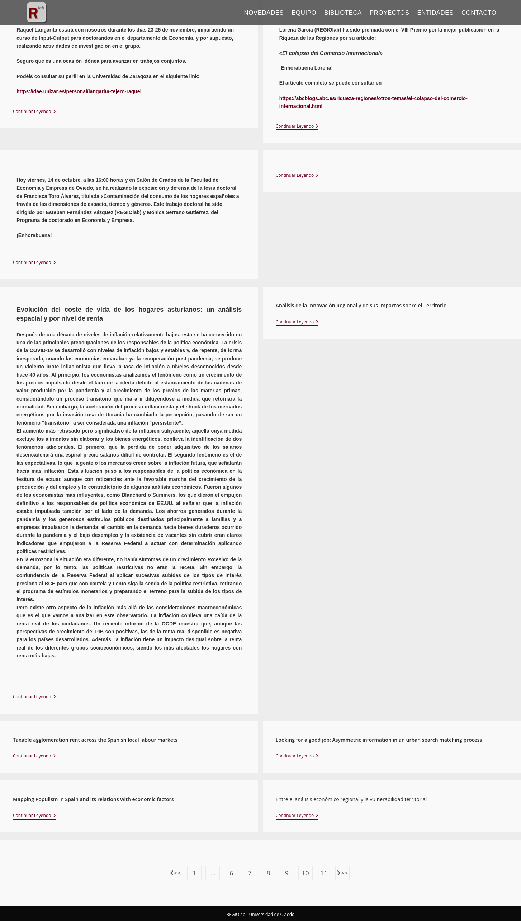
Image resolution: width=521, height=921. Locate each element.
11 (324, 873)
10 (305, 873)
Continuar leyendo (34, 111)
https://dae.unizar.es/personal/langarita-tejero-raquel (79, 91)
